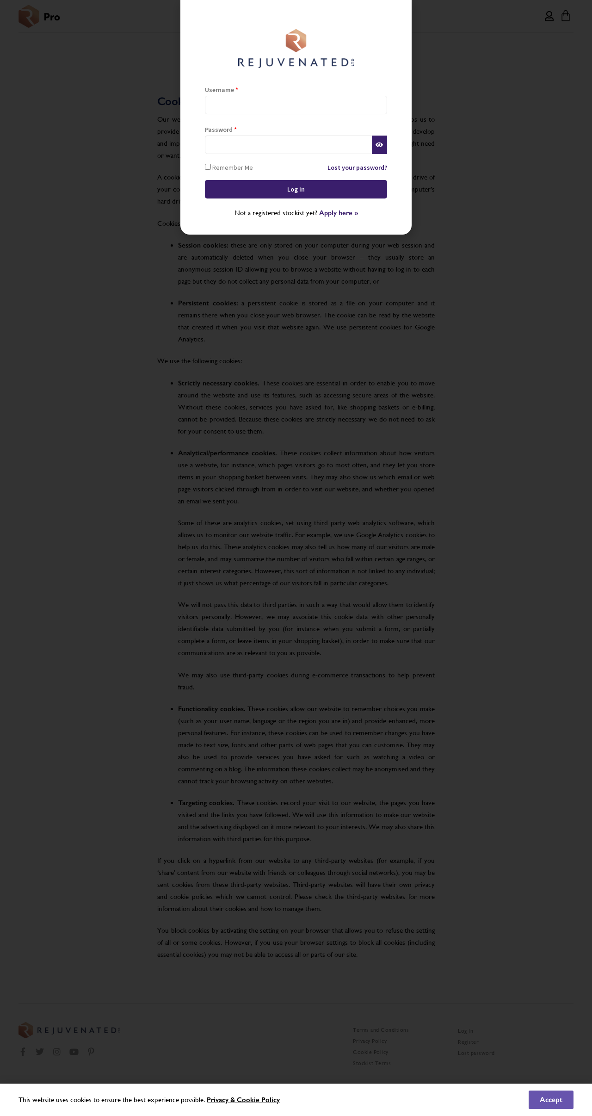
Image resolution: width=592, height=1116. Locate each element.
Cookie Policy (258, 1100)
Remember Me (229, 167)
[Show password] (379, 145)
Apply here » (338, 213)
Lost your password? (357, 167)
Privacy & (222, 1100)
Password (221, 129)
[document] (296, 558)
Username (221, 90)
